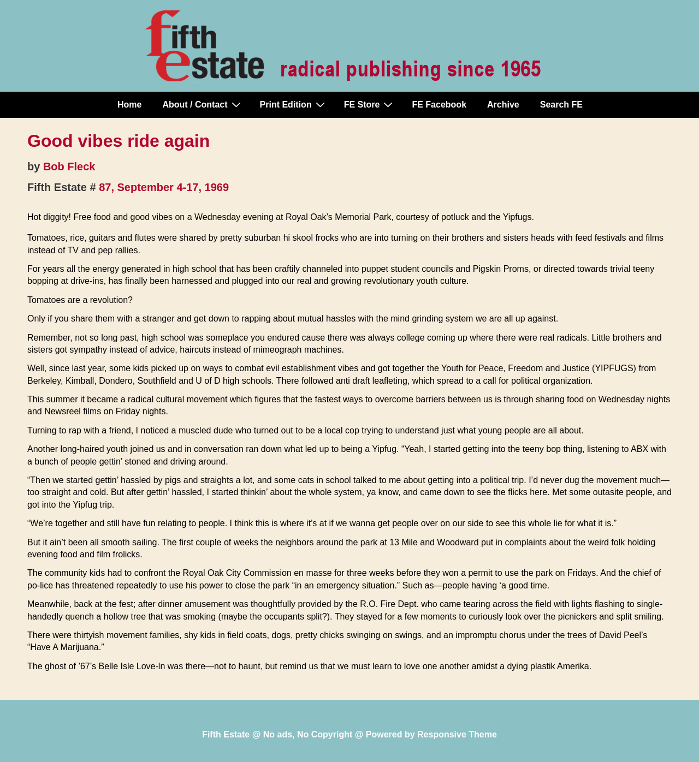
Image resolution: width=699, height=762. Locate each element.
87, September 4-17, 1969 (164, 187)
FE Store (370, 104)
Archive (503, 104)
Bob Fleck (69, 166)
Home (129, 104)
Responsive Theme (457, 734)
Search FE (561, 104)
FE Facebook (439, 104)
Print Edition (294, 104)
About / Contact (202, 104)
